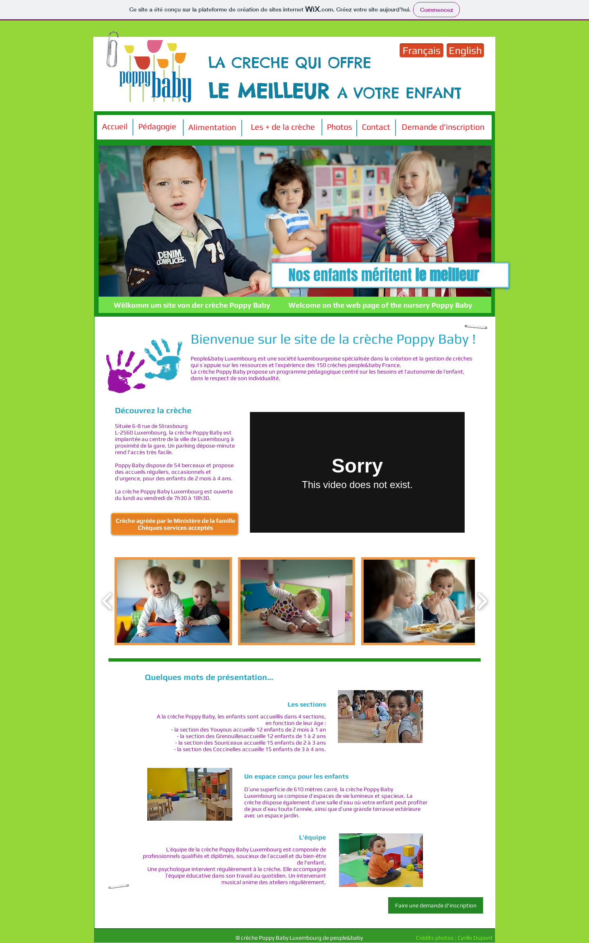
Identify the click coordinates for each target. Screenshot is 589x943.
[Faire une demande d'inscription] (435, 905)
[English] (465, 50)
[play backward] (107, 601)
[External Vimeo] (357, 472)
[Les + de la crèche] (282, 126)
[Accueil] (114, 126)
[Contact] (376, 126)
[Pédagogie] (157, 126)
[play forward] (482, 601)
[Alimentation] (212, 127)
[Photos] (339, 126)
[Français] (421, 50)
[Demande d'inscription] (442, 126)
